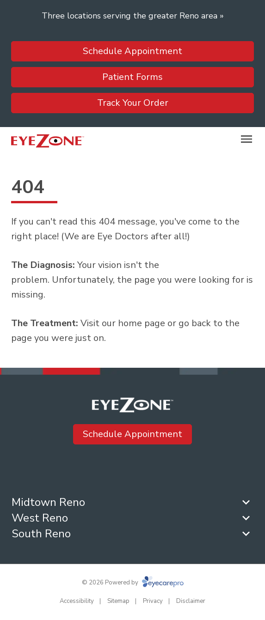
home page (141, 323)
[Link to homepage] (47, 141)
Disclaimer (190, 601)
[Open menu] (246, 139)
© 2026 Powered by (133, 582)
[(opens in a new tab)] (166, 469)
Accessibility (77, 601)
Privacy (153, 601)
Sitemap (118, 601)
